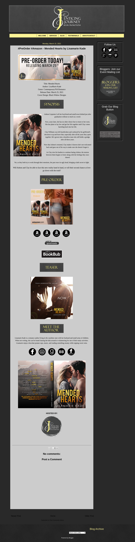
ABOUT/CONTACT (88, 36)
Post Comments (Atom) (57, 520)
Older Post (89, 516)
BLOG (62, 36)
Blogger (71, 538)
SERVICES (53, 36)
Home (52, 516)
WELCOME (42, 36)
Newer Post (16, 516)
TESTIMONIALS (73, 36)
